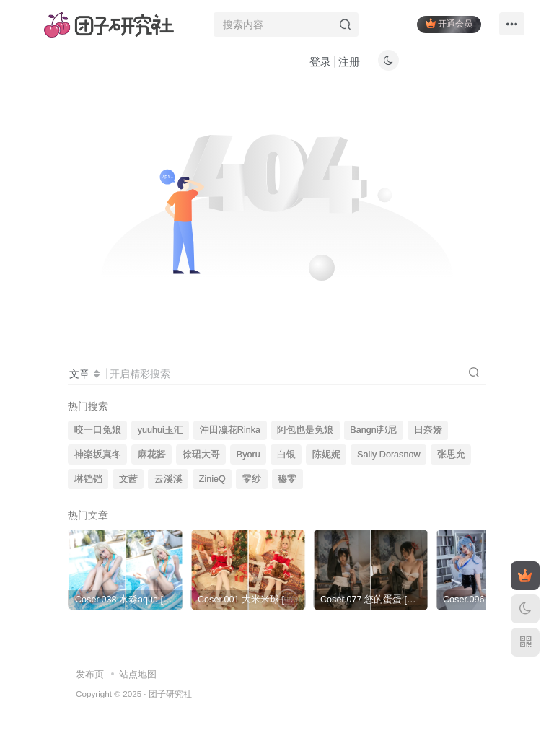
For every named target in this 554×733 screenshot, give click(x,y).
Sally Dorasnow (389, 454)
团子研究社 (170, 693)
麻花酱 (152, 454)
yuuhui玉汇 (160, 430)
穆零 (287, 479)
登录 (320, 62)
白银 (286, 454)
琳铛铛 (88, 479)
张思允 (451, 454)
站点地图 (138, 674)
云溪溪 (168, 479)
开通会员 (449, 23)
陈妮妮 (326, 454)
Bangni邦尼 (373, 430)
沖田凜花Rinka (230, 430)
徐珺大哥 (201, 454)
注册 (349, 62)
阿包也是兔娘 (305, 430)
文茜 (128, 479)
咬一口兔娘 (97, 430)
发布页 (90, 674)
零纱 (251, 479)
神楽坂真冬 (97, 454)
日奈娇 (428, 430)
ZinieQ (212, 479)
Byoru (248, 454)
